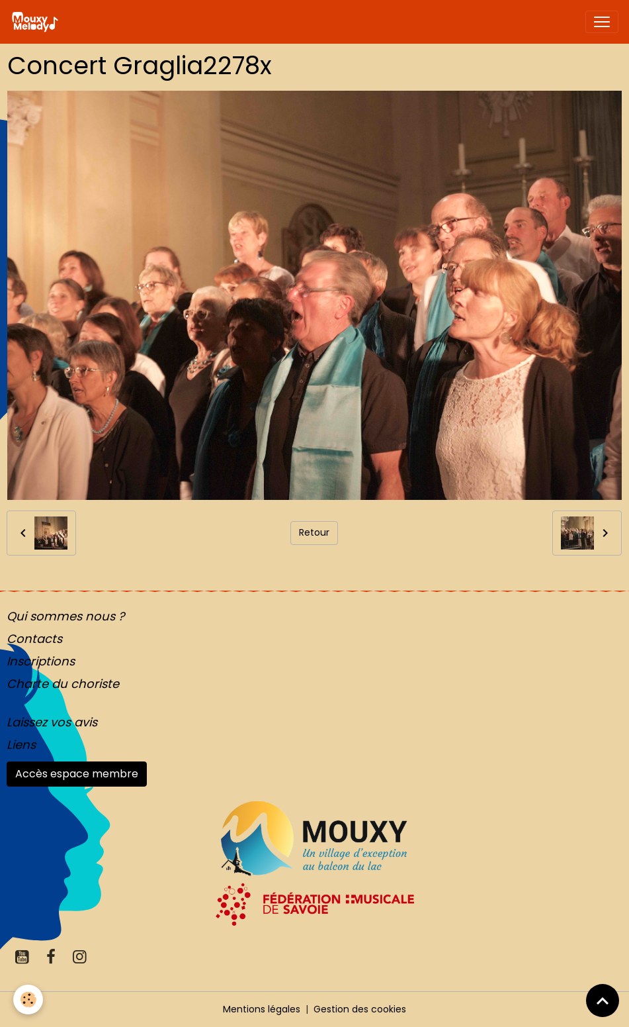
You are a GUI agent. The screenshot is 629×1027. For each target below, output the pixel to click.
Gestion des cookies (360, 1009)
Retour (314, 532)
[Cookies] (28, 999)
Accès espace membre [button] (76, 773)
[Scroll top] (602, 1000)
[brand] (37, 22)
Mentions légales (261, 1009)
